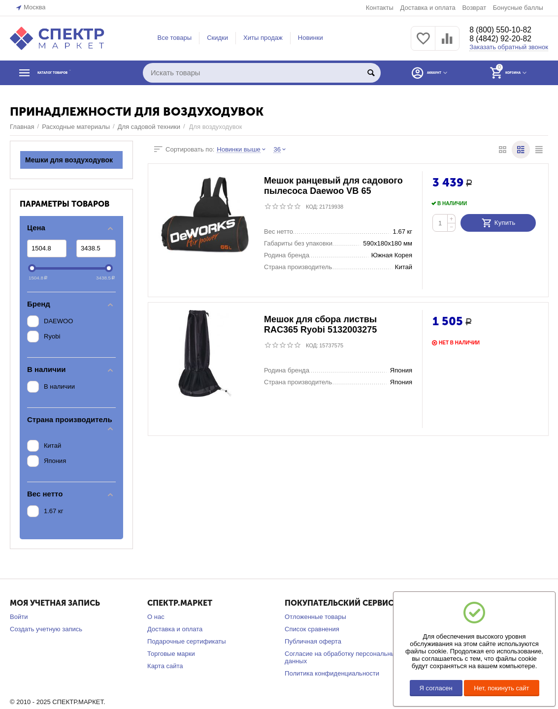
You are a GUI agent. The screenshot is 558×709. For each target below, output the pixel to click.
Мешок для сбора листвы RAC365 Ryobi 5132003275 (320, 325)
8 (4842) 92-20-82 (504, 39)
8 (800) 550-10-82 (504, 29)
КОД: (312, 207)
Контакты (380, 7)
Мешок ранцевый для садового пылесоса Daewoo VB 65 (333, 186)
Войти (19, 616)
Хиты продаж (263, 37)
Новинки (310, 37)
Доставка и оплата (427, 7)
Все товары (174, 37)
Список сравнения (312, 629)
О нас (155, 616)
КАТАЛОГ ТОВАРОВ (70, 73)
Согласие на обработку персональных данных (341, 657)
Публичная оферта (313, 641)
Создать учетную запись (46, 629)
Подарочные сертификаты (186, 641)
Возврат (474, 7)
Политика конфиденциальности (332, 673)
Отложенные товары (315, 616)
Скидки (217, 37)
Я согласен (436, 688)
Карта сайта (165, 666)
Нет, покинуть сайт (501, 688)
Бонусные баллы (518, 7)
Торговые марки (171, 653)
